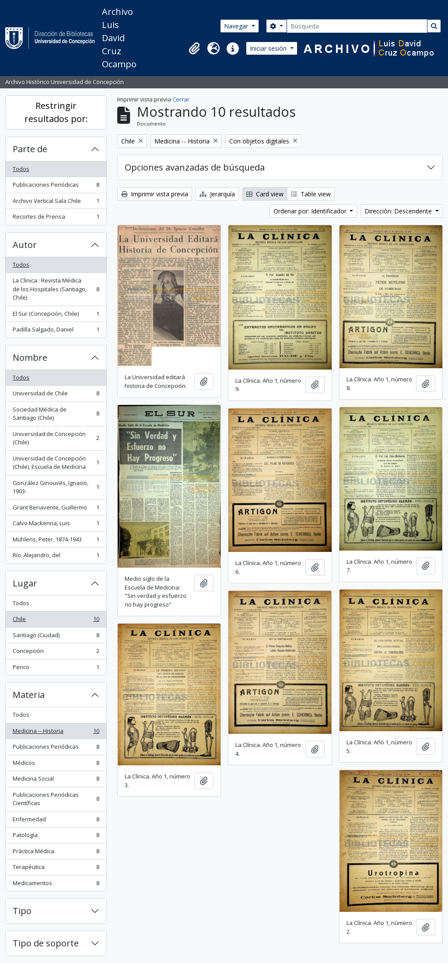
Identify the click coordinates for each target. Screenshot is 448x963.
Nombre (30, 357)
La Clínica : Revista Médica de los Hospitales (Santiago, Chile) (55, 288)
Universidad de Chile (55, 395)
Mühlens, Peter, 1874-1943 (55, 541)
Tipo (22, 911)
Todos (21, 169)
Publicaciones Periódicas (55, 186)
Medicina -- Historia (55, 733)
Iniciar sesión (269, 48)
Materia (29, 695)
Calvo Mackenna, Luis (55, 525)
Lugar (25, 583)
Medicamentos (55, 885)
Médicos (55, 765)
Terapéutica (55, 869)
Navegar (237, 26)
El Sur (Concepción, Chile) (55, 315)
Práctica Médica (55, 853)
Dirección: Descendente (399, 211)
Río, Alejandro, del (55, 557)
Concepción (55, 653)
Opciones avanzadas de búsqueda (195, 167)
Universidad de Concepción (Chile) (55, 438)
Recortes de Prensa (55, 218)
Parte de (30, 149)
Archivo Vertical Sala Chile (55, 203)
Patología (55, 837)
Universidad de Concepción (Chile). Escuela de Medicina (55, 462)
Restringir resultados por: (56, 112)
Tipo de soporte (46, 943)
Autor (25, 245)
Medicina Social (55, 780)
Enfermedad (55, 821)
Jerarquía (217, 194)
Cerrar (180, 99)
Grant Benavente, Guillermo (55, 509)
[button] (194, 48)
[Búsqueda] (357, 26)
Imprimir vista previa (154, 194)
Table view (311, 194)
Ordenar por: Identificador (310, 211)
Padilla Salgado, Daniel (55, 331)
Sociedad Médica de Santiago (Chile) (55, 413)
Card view (265, 194)
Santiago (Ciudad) (55, 637)
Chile (55, 621)
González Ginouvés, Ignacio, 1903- (55, 487)
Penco (55, 669)
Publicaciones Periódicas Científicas (55, 799)
